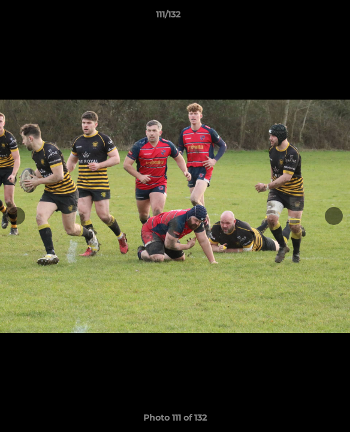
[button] (307, 17)
